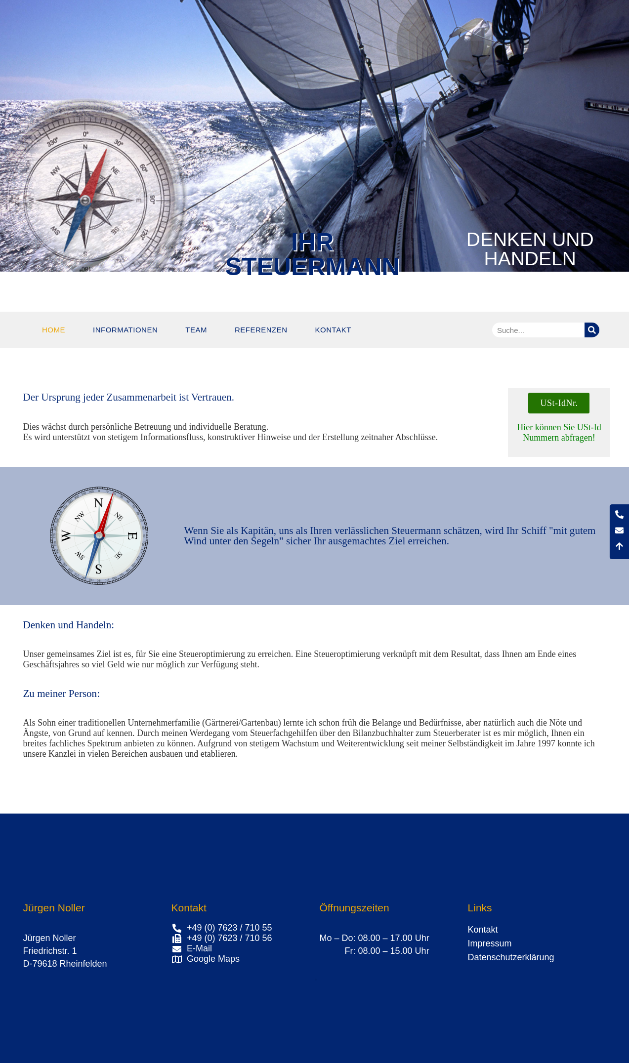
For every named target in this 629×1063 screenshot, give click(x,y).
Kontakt (333, 330)
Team (196, 330)
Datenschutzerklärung (511, 957)
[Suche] (592, 330)
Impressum (490, 943)
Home (53, 330)
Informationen (125, 330)
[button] (316, 980)
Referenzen (261, 330)
